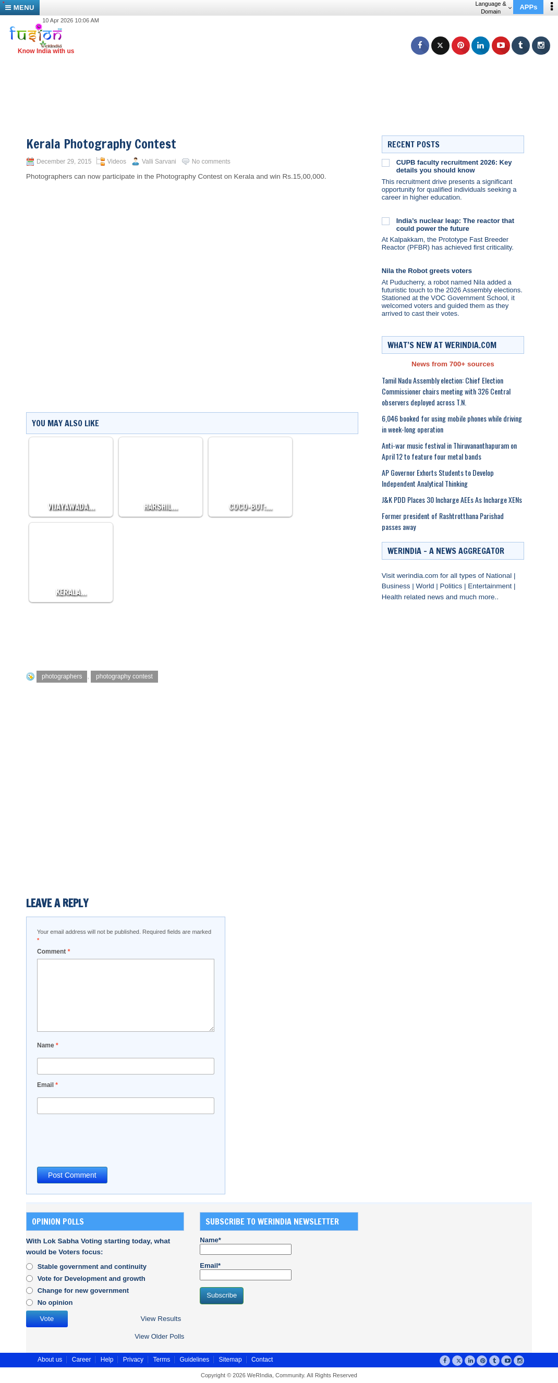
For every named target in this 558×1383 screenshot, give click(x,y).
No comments (211, 161)
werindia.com (418, 575)
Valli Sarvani (159, 161)
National (500, 575)
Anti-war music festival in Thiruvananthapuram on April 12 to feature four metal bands (449, 451)
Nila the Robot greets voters (427, 271)
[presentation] (116, 1139)
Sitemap (230, 1359)
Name (47, 1045)
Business (397, 586)
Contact (262, 1359)
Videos (116, 161)
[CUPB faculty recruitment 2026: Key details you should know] (386, 162)
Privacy (133, 1359)
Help (107, 1359)
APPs (528, 7)
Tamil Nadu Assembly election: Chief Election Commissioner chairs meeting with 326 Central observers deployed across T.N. (446, 391)
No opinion (55, 1302)
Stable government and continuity (92, 1266)
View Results (160, 1319)
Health (393, 597)
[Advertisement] (283, 78)
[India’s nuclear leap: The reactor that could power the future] (386, 221)
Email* (246, 1271)
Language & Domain (493, 8)
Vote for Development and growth (91, 1278)
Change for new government (83, 1290)
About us (50, 1359)
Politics (452, 586)
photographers (62, 676)
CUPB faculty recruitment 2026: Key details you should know (454, 166)
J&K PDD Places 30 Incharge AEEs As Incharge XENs (452, 499)
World (426, 586)
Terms (161, 1359)
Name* (246, 1245)
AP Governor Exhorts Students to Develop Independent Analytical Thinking (438, 478)
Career (81, 1359)
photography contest (124, 676)
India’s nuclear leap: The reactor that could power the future (455, 224)
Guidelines (194, 1359)
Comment (53, 951)
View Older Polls (159, 1336)
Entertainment (491, 586)
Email (47, 1085)
